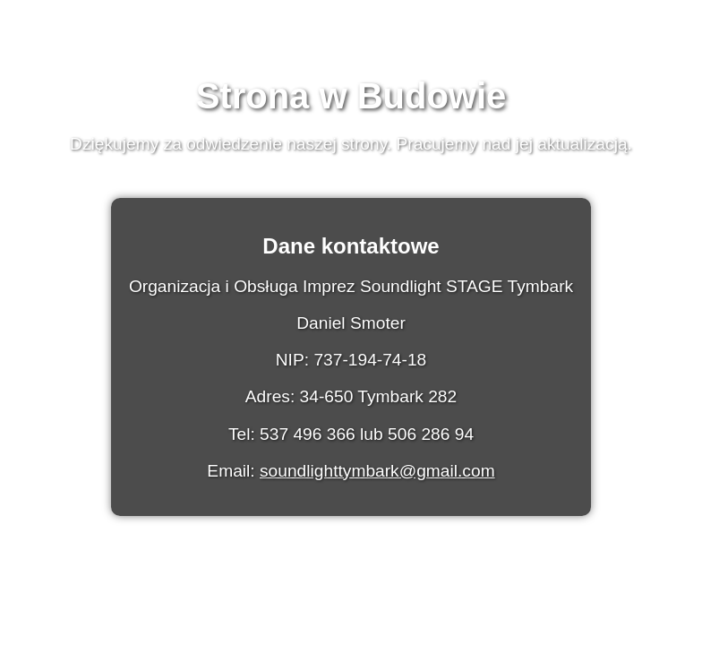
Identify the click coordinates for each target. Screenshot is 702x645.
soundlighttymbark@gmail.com (377, 470)
